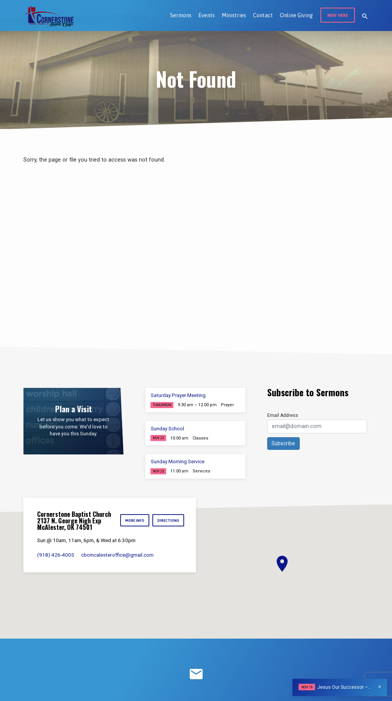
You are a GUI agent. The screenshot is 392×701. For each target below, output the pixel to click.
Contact (263, 15)
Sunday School (167, 428)
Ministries (234, 15)
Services (201, 471)
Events (206, 15)
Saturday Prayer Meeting (178, 395)
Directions (168, 520)
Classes (200, 438)
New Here (337, 15)
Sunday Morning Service (177, 461)
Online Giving (296, 15)
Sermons (180, 15)
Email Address (282, 415)
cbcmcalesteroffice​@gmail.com (117, 555)
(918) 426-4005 (55, 555)
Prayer (227, 404)
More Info (134, 520)
